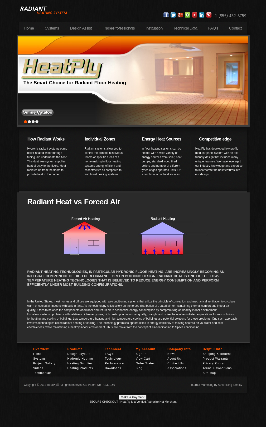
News (171, 354)
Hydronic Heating (80, 358)
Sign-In (141, 354)
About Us (174, 358)
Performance (114, 363)
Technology (113, 358)
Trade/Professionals (118, 28)
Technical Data (185, 28)
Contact (235, 28)
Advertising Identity (230, 385)
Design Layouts (78, 354)
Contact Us (175, 363)
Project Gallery (44, 363)
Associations (176, 368)
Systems (52, 28)
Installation (153, 28)
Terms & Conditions (217, 368)
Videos (38, 368)
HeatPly (52, 385)
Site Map (209, 373)
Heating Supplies (80, 363)
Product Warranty (216, 358)
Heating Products (80, 368)
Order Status (145, 363)
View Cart (143, 358)
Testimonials (42, 373)
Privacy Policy (213, 363)
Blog (139, 368)
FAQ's (213, 28)
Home (29, 28)
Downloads (113, 368)
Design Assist (81, 28)
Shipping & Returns (217, 354)
